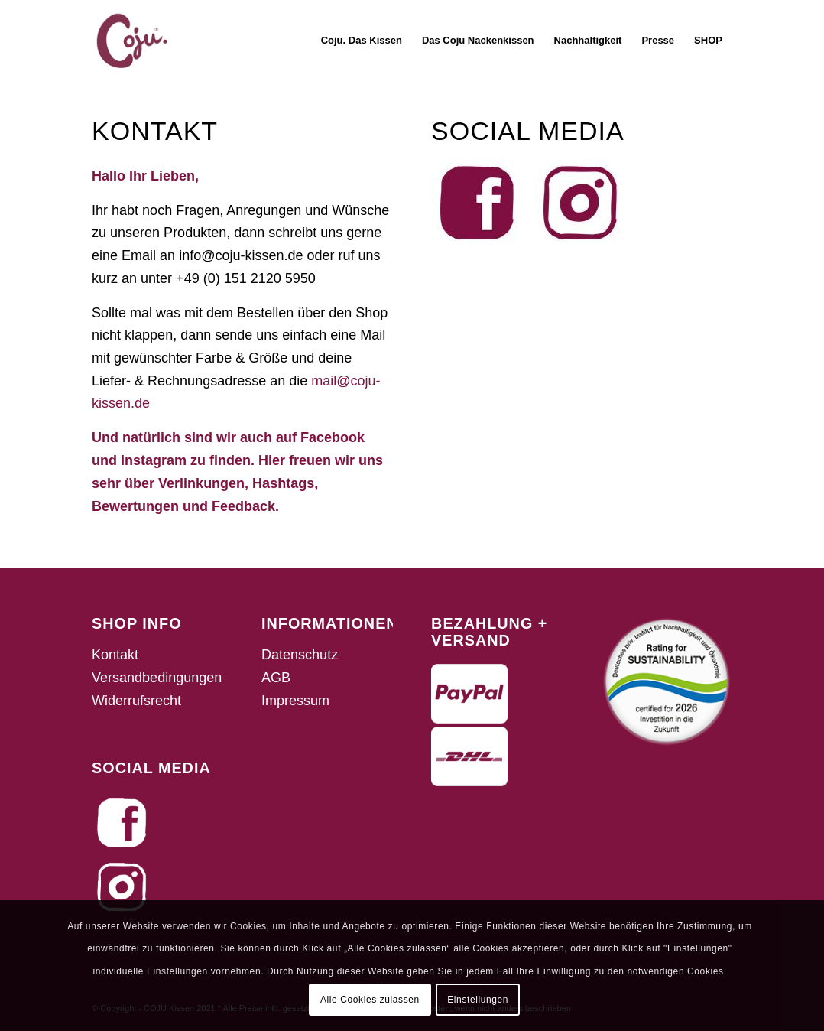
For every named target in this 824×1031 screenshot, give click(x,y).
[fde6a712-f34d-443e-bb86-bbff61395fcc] (477, 203)
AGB (275, 677)
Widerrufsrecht (136, 700)
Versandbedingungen (157, 677)
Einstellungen (477, 999)
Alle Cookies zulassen (370, 999)
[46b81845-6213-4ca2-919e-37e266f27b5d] (580, 203)
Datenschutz (299, 654)
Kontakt (115, 654)
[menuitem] (361, 40)
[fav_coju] (132, 40)
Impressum (295, 700)
